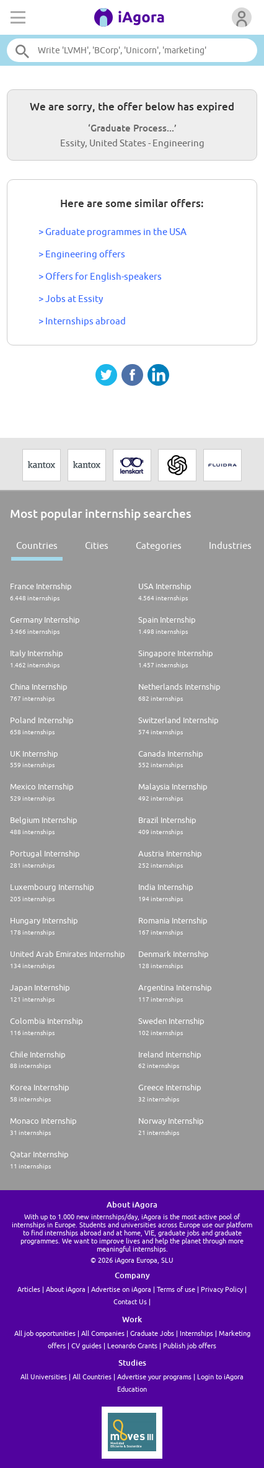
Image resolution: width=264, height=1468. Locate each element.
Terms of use (176, 1289)
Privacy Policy (222, 1289)
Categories (159, 545)
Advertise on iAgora (121, 1289)
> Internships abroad (82, 321)
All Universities (43, 1376)
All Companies (103, 1333)
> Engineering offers (81, 254)
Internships (196, 1333)
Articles (28, 1289)
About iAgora (66, 1289)
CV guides (86, 1345)
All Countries (92, 1376)
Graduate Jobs (152, 1333)
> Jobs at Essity (70, 298)
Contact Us (130, 1301)
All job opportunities (45, 1333)
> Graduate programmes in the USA (112, 231)
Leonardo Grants (132, 1345)
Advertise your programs (154, 1376)
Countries (37, 545)
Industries (230, 545)
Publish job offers (189, 1345)
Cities (96, 545)
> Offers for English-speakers (100, 276)
